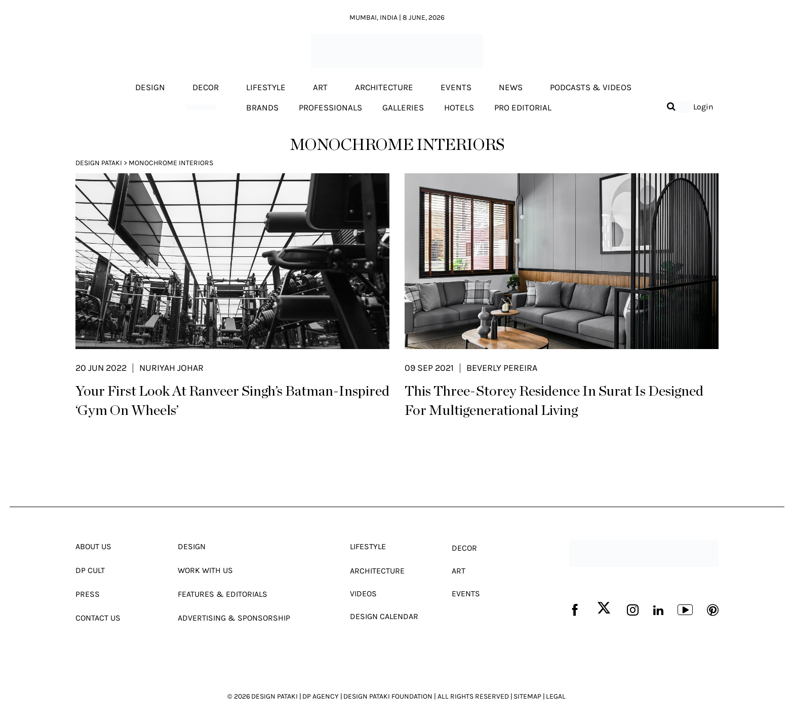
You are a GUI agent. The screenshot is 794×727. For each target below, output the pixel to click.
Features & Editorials (222, 594)
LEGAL (556, 696)
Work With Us (205, 570)
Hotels (459, 107)
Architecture (384, 87)
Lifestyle (266, 87)
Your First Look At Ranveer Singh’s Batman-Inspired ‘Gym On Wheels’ (232, 401)
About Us (93, 546)
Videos (363, 593)
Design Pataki (98, 163)
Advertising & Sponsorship (234, 618)
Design (150, 87)
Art (320, 87)
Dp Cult (90, 570)
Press (87, 594)
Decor (205, 87)
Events (456, 87)
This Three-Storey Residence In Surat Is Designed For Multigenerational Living (554, 401)
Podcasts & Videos (590, 87)
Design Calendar (384, 616)
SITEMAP (527, 696)
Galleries (403, 107)
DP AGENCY (320, 696)
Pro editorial (522, 107)
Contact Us (98, 618)
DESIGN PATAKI (274, 696)
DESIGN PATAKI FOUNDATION (387, 696)
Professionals (330, 107)
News (511, 87)
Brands (262, 107)
